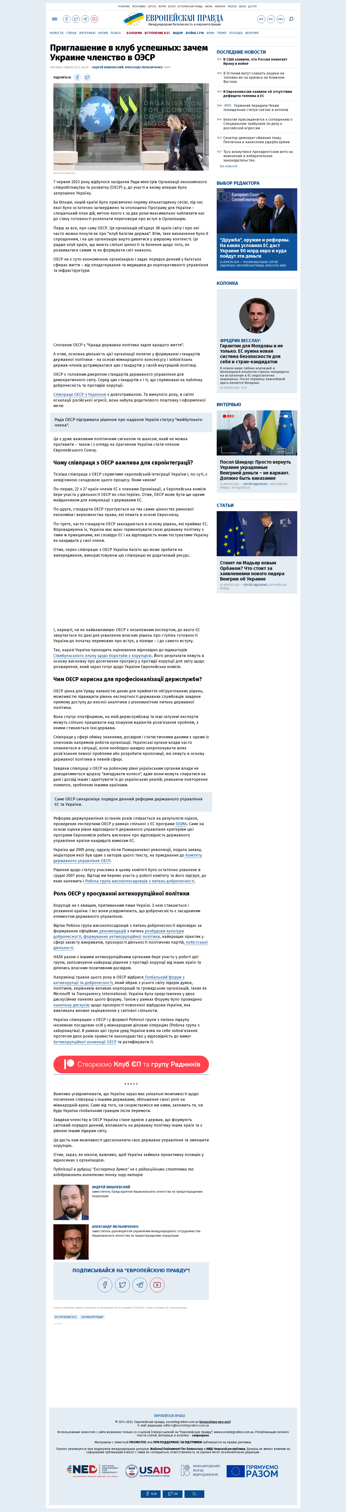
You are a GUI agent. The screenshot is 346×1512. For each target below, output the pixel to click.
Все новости (228, 308)
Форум (162, 6)
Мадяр (178, 33)
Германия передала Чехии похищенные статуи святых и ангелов (255, 250)
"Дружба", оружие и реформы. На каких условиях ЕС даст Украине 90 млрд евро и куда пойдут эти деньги (255, 390)
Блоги (171, 6)
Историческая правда (190, 6)
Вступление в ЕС (157, 33)
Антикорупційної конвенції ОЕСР (85, 1042)
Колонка (227, 425)
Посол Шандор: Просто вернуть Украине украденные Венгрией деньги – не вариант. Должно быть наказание (255, 612)
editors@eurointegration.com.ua (186, 1425)
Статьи (71, 33)
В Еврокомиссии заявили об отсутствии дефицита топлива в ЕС (257, 236)
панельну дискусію (71, 1005)
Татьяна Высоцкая (255, 404)
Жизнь (208, 6)
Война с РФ (195, 33)
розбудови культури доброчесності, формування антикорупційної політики (118, 934)
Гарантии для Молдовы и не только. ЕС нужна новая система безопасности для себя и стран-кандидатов (251, 496)
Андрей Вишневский (108, 67)
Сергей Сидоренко (255, 626)
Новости (57, 33)
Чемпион (220, 6)
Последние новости (241, 194)
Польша (236, 33)
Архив (103, 33)
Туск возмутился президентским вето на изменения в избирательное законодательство (258, 298)
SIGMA (181, 823)
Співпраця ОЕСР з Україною (79, 394)
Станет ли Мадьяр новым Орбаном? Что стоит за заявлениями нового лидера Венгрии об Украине (252, 713)
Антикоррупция (92, 1317)
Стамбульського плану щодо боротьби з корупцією (102, 655)
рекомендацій (112, 931)
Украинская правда (101, 6)
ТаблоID (232, 6)
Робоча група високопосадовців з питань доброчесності (139, 881)
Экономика (139, 6)
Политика (124, 6)
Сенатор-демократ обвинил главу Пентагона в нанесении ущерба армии (256, 282)
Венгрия (252, 33)
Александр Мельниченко (144, 67)
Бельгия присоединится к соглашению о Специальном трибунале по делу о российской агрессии (257, 266)
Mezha (242, 6)
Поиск (116, 33)
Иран (210, 33)
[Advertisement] (131, 308)
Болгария (134, 33)
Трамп (222, 33)
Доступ (252, 6)
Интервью (87, 33)
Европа (152, 6)
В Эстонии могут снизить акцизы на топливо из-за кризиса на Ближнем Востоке (253, 219)
